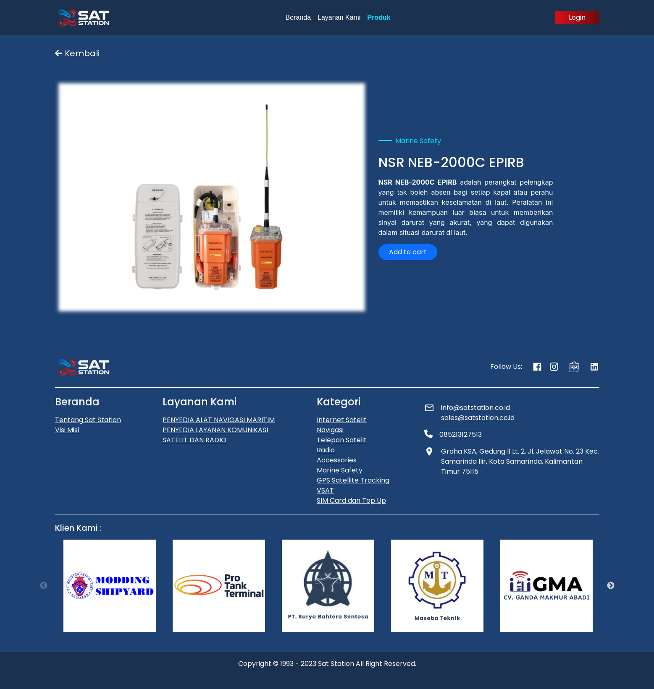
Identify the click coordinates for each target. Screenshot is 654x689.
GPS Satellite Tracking (353, 480)
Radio (326, 450)
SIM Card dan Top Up (351, 500)
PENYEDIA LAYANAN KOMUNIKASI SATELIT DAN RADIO (215, 435)
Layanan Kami (339, 17)
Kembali (77, 53)
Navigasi (330, 430)
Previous (43, 586)
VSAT (325, 490)
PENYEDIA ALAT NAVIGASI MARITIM (219, 420)
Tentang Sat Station (88, 420)
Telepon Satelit (342, 440)
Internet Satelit (342, 420)
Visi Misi (67, 430)
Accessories (337, 460)
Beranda (298, 17)
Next (611, 586)
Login (577, 17)
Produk (378, 17)
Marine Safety (339, 470)
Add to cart (408, 252)
